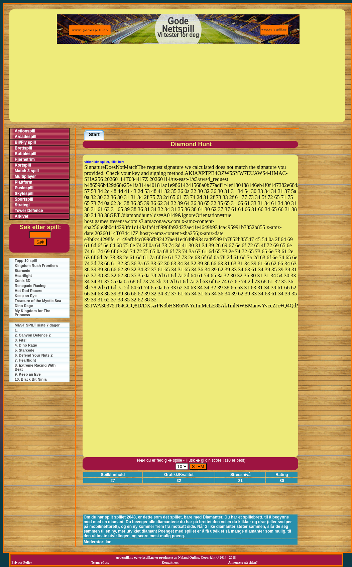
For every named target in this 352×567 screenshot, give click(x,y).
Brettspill (23, 148)
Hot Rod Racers (28, 291)
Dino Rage (24, 306)
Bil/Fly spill (25, 142)
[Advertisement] (178, 83)
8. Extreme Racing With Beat (35, 367)
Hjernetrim (25, 159)
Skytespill (24, 193)
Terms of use (100, 562)
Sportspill (24, 199)
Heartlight (23, 276)
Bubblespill (25, 154)
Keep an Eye (25, 296)
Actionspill (25, 131)
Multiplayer (25, 176)
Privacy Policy (22, 562)
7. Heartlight (25, 360)
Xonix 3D (22, 281)
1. (16, 330)
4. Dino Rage (26, 345)
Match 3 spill (27, 171)
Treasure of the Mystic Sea (38, 301)
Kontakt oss (170, 562)
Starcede (22, 271)
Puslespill (24, 188)
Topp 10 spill (26, 261)
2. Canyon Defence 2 (33, 335)
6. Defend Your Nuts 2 (33, 355)
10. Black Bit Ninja (30, 379)
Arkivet (21, 216)
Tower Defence (29, 210)
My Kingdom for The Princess (32, 313)
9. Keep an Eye (28, 374)
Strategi (22, 205)
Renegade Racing (30, 286)
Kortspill (23, 165)
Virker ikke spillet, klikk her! (104, 162)
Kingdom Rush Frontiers (36, 266)
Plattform (23, 182)
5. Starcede (24, 350)
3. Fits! (20, 340)
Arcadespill (25, 136)
